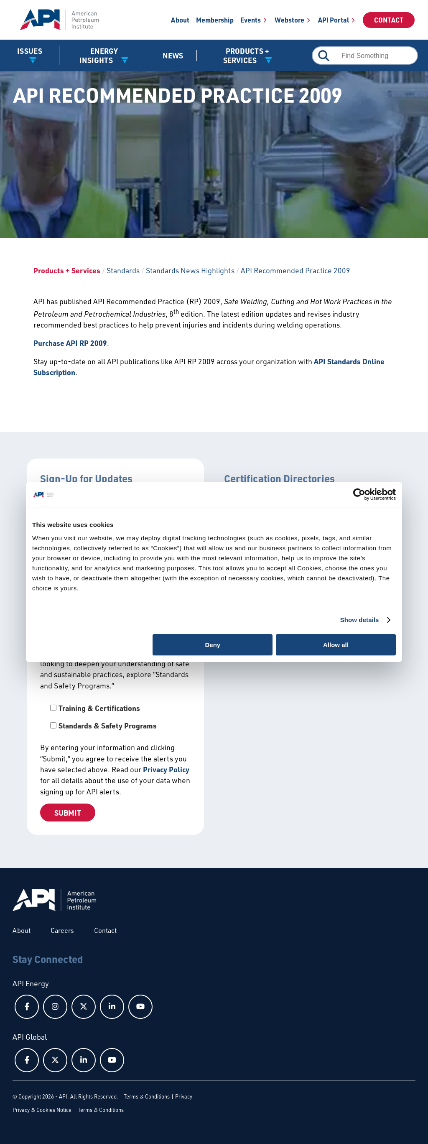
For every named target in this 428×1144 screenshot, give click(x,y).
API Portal (333, 19)
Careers (62, 930)
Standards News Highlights (190, 270)
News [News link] (173, 55)
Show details (359, 619)
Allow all (336, 644)
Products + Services (66, 270)
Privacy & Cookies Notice (42, 1109)
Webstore (289, 19)
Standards (123, 270)
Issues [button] (29, 50)
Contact (388, 19)
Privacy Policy (166, 769)
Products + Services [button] (246, 55)
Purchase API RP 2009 (70, 343)
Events (250, 19)
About (180, 19)
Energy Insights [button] (98, 55)
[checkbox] (115, 717)
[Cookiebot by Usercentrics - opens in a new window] (359, 494)
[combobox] (365, 55)
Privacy (183, 1096)
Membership (215, 19)
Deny (213, 644)
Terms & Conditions (147, 1096)
